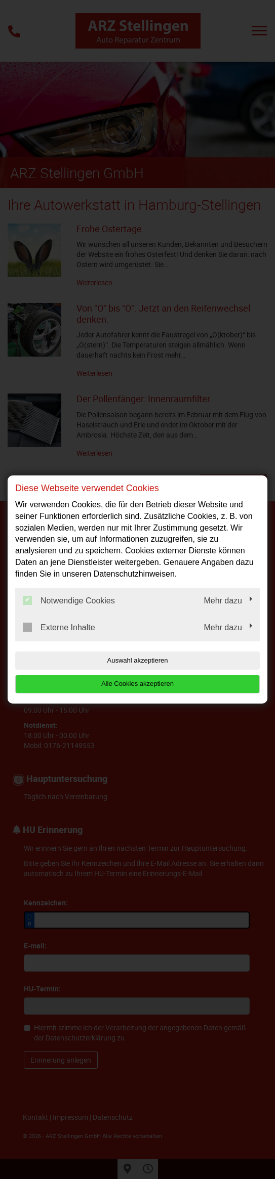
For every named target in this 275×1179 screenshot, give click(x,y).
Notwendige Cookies (69, 600)
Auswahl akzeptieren (137, 660)
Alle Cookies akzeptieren (137, 683)
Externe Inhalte (59, 627)
